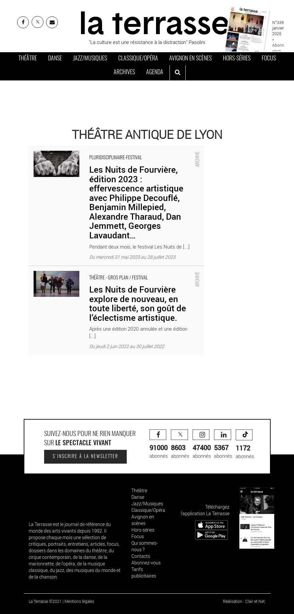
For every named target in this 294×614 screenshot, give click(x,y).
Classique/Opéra (138, 59)
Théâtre (27, 59)
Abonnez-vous (146, 562)
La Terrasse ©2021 (45, 601)
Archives (124, 73)
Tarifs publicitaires (143, 572)
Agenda (154, 73)
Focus (269, 59)
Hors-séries (237, 59)
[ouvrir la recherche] (177, 72)
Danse (55, 59)
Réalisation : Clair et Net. (244, 601)
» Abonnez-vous (280, 44)
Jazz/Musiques (90, 59)
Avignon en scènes (190, 59)
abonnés (158, 444)
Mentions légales (79, 601)
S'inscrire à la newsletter (85, 456)
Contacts (140, 556)
